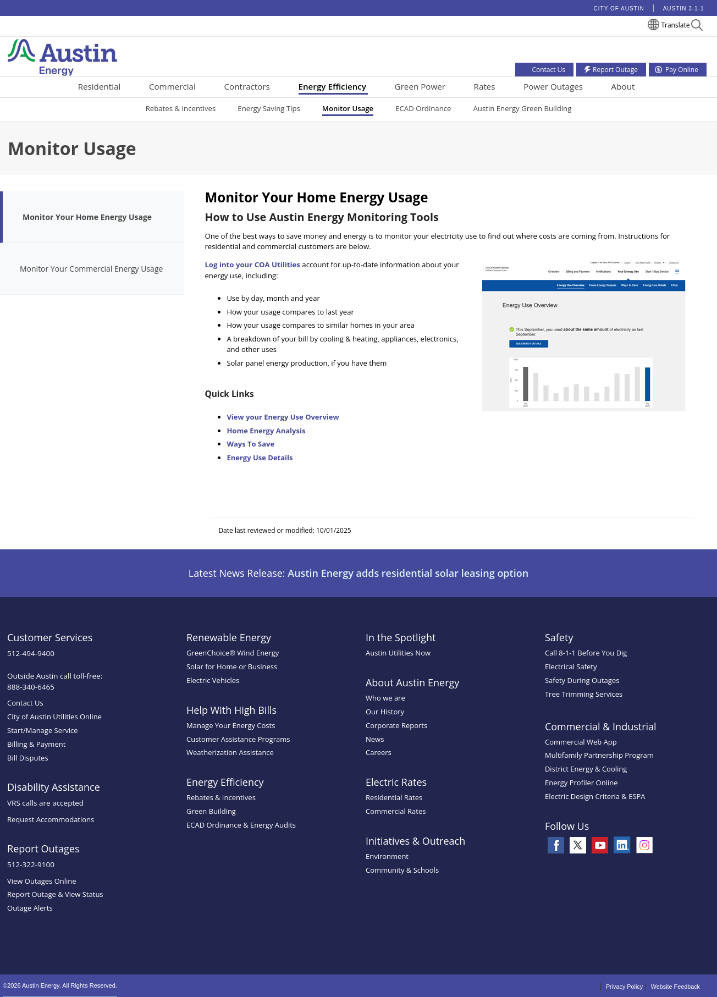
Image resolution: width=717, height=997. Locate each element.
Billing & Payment (36, 744)
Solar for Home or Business (231, 666)
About (623, 86)
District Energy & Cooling (586, 769)
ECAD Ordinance (423, 108)
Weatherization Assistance (230, 752)
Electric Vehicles (212, 680)
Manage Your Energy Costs (230, 725)
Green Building (211, 811)
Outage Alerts (30, 908)
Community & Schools (402, 870)
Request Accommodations (50, 819)
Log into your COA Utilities (252, 264)
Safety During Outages (582, 680)
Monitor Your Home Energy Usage (87, 217)
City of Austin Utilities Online (54, 716)
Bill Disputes (27, 758)
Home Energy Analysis (266, 431)
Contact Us (25, 703)
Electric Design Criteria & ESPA (595, 796)
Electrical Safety (571, 666)
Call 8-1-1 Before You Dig (586, 653)
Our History (385, 712)
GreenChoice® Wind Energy (232, 653)
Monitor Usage (347, 108)
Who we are (385, 698)
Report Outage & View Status (55, 894)
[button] (697, 26)
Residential (99, 86)
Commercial (172, 86)
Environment (387, 856)
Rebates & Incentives (181, 108)
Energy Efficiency (332, 86)
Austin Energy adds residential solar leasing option (408, 573)
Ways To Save (250, 444)
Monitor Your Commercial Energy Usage (91, 268)
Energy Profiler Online (581, 782)
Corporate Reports (396, 725)
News (375, 739)
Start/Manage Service (42, 730)
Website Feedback (675, 986)
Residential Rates (394, 797)
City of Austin (619, 8)
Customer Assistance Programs (238, 739)
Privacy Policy (624, 986)
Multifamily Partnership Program (599, 755)
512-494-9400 (30, 653)
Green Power (420, 86)
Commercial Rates (396, 811)
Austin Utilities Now (398, 653)
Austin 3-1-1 (683, 8)
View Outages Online (41, 881)
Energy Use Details (260, 457)
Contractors (247, 86)
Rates (484, 86)
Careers (378, 752)
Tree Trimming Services (583, 694)
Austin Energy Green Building (522, 108)
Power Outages (553, 86)
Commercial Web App (581, 742)
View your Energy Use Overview (283, 417)
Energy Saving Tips (269, 108)
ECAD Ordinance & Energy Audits (241, 825)
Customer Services (49, 637)
